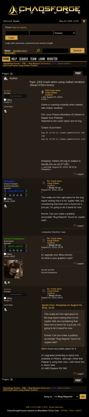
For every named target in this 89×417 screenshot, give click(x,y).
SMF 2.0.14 (31, 407)
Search (23, 59)
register (23, 27)
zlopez (7, 90)
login (14, 27)
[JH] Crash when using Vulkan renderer (52, 92)
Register (52, 59)
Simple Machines (56, 407)
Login (42, 59)
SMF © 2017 (42, 407)
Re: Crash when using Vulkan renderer (54, 183)
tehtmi (54, 64)
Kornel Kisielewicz (14, 238)
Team (33, 59)
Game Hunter (63, 64)
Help (14, 59)
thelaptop (9, 181)
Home (6, 59)
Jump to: (48, 397)
